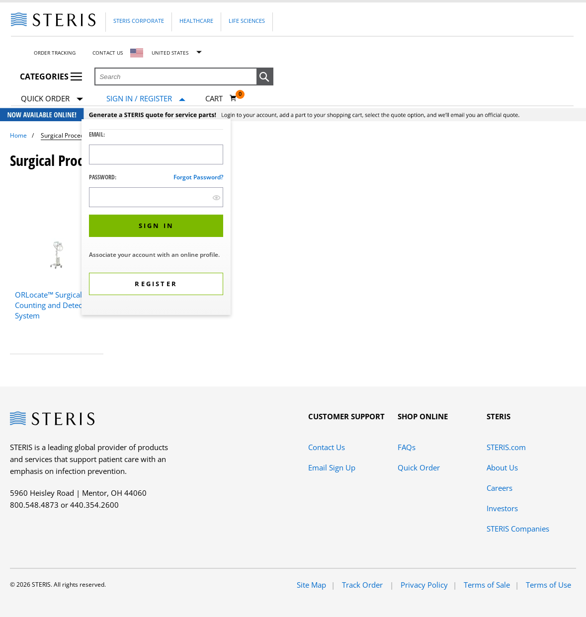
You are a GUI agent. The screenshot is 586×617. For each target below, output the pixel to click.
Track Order (363, 585)
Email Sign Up (331, 467)
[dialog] (156, 218)
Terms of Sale (487, 585)
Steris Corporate (138, 20)
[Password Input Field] (156, 197)
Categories (51, 76)
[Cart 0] (221, 98)
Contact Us (107, 52)
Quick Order (52, 99)
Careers (499, 488)
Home (18, 135)
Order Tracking (55, 52)
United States (170, 52)
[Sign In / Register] (145, 98)
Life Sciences (247, 20)
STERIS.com (506, 447)
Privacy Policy (424, 585)
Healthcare (196, 20)
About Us (502, 467)
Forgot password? (198, 177)
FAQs (407, 447)
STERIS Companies (518, 529)
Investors (502, 508)
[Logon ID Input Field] (156, 154)
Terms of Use (548, 585)
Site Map (311, 585)
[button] (264, 77)
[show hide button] (216, 197)
